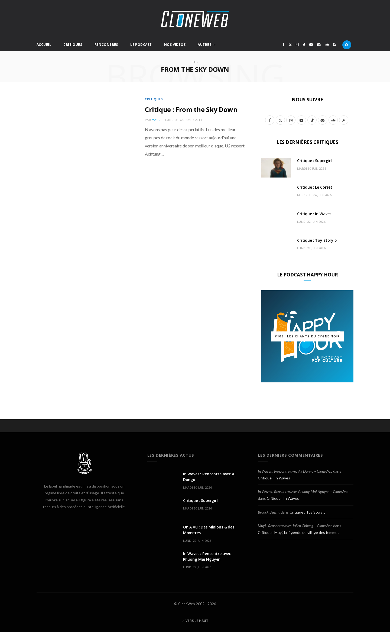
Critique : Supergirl (314, 160)
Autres (204, 44)
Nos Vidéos (175, 44)
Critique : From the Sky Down (191, 109)
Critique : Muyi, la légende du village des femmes (298, 532)
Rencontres (106, 44)
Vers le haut (195, 620)
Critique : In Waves (314, 213)
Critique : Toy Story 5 (317, 240)
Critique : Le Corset (314, 187)
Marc (156, 120)
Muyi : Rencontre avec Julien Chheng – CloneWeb (295, 525)
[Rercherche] (346, 44)
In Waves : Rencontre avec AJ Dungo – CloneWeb (295, 471)
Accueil (44, 44)
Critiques (72, 44)
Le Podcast (141, 44)
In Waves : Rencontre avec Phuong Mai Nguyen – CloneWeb (303, 491)
